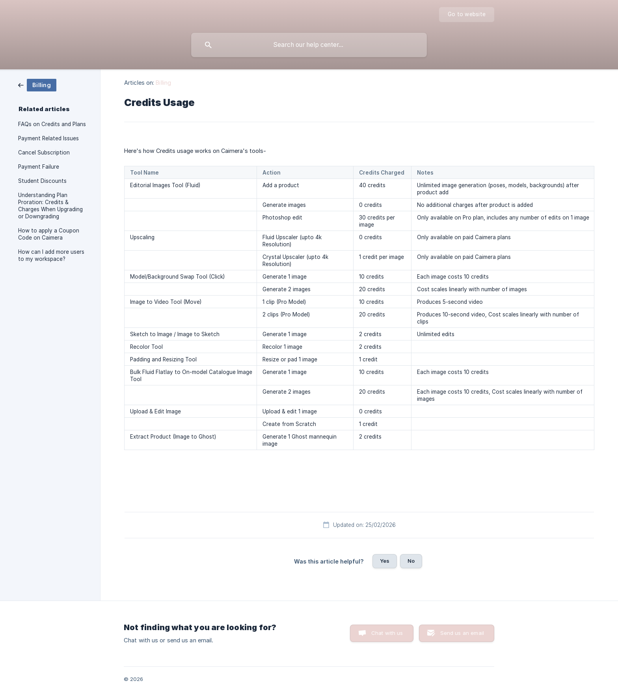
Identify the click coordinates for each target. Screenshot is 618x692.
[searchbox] (309, 45)
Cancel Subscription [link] (44, 152)
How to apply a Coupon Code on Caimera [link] (48, 234)
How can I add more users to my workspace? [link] (51, 255)
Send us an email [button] (462, 633)
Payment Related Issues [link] (48, 138)
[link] (37, 84)
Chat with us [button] (387, 633)
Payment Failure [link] (38, 167)
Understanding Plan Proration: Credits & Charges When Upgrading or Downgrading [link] (50, 206)
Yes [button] (384, 561)
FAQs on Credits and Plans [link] (52, 124)
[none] (466, 14)
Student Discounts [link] (42, 181)
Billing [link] (163, 82)
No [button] (411, 561)
